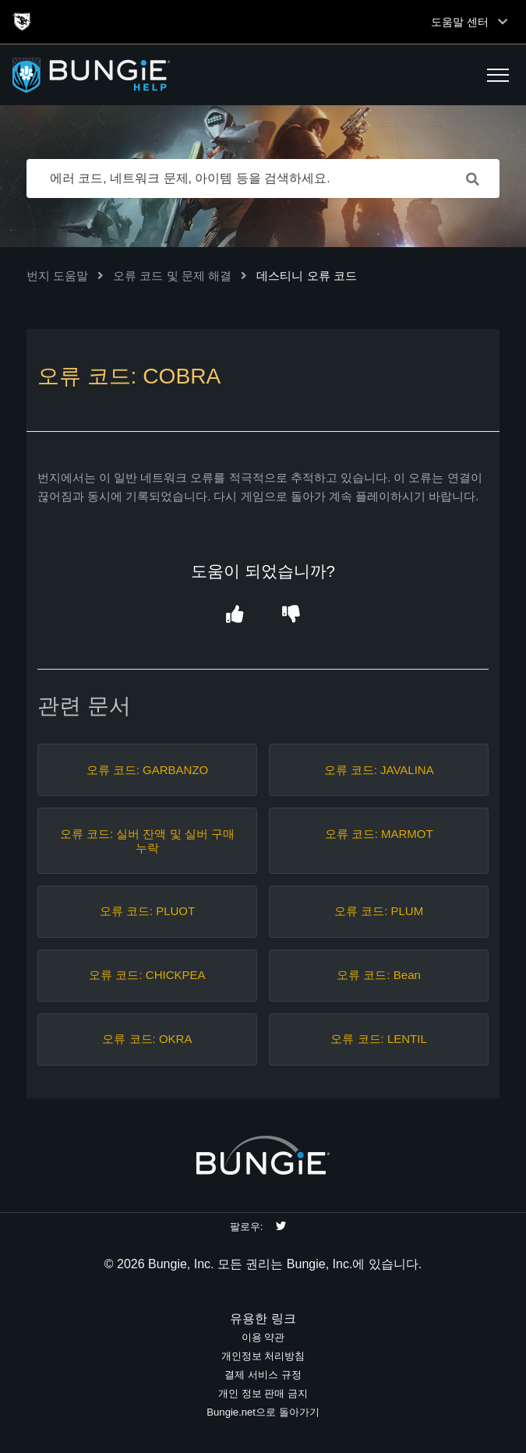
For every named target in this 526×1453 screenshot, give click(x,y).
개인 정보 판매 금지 (263, 1393)
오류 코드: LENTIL (378, 1038)
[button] (498, 75)
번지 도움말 (57, 275)
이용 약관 (263, 1337)
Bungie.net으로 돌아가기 (263, 1412)
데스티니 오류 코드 (306, 275)
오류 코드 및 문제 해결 (172, 275)
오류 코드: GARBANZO (147, 769)
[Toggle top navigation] (503, 21)
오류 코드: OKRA (147, 1038)
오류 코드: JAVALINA (379, 769)
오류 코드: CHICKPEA (147, 974)
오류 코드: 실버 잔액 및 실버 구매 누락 (147, 840)
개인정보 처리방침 (263, 1356)
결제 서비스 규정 (262, 1375)
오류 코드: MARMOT (379, 833)
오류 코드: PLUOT (148, 910)
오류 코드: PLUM (378, 910)
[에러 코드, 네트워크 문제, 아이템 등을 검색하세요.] (263, 178)
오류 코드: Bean (379, 974)
